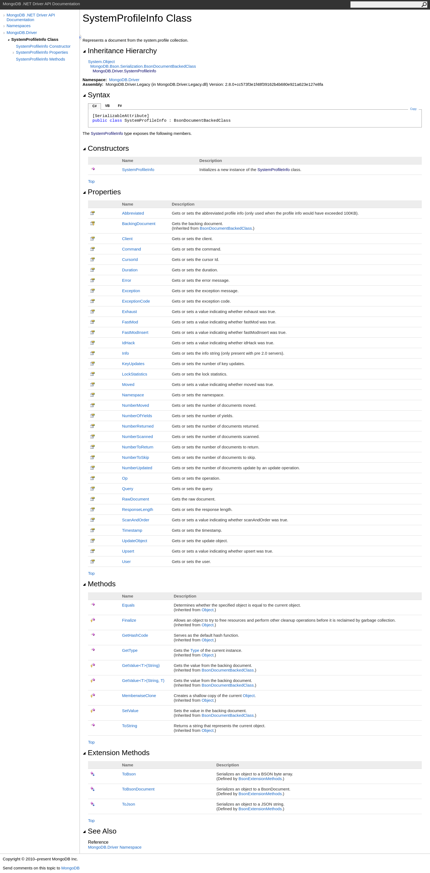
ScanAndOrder (135, 519)
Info (125, 353)
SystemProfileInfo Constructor (43, 46)
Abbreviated (133, 213)
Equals (128, 605)
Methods (99, 584)
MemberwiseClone (139, 695)
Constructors (106, 148)
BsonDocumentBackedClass (226, 228)
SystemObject (101, 61)
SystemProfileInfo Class (34, 39)
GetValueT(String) (141, 665)
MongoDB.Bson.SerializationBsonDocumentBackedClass (143, 66)
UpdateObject (134, 540)
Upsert (128, 551)
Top (91, 181)
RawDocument (135, 499)
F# (120, 106)
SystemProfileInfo (138, 169)
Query (127, 488)
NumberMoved (135, 405)
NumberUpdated (137, 467)
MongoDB (70, 868)
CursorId (130, 259)
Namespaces (19, 25)
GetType (130, 650)
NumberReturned (138, 426)
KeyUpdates (133, 363)
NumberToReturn (137, 447)
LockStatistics (134, 374)
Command (131, 249)
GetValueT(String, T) (143, 680)
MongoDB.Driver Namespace (115, 847)
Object (207, 609)
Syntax (96, 95)
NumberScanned (137, 436)
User (126, 561)
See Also (100, 831)
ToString (129, 725)
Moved (128, 384)
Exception (131, 290)
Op (125, 478)
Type (194, 650)
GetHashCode (135, 635)
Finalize (129, 620)
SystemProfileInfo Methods (40, 59)
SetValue (130, 710)
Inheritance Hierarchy (120, 51)
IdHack (128, 342)
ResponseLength (137, 509)
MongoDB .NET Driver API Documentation (31, 17)
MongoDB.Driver (22, 32)
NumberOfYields (137, 415)
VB (107, 106)
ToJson (128, 804)
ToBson (129, 774)
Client (127, 238)
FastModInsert (135, 332)
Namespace (133, 395)
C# (94, 106)
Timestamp (132, 530)
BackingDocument (138, 223)
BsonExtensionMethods (260, 778)
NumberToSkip (135, 457)
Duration (130, 270)
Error (126, 280)
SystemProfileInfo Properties (42, 52)
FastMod (130, 322)
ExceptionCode (136, 301)
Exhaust (129, 311)
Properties (102, 192)
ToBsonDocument (138, 789)
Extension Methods (116, 753)
